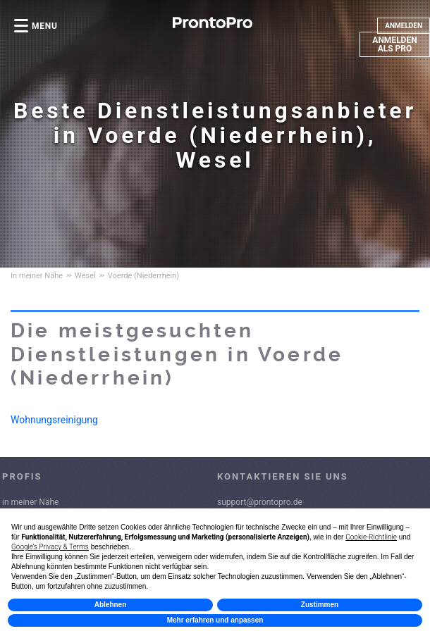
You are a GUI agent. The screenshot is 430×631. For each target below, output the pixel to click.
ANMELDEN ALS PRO (394, 44)
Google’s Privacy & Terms (50, 547)
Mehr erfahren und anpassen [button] (215, 620)
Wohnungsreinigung (54, 419)
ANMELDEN (403, 26)
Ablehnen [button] (110, 604)
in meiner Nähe (30, 502)
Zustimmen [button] (319, 604)
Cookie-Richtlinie (371, 537)
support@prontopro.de (259, 502)
